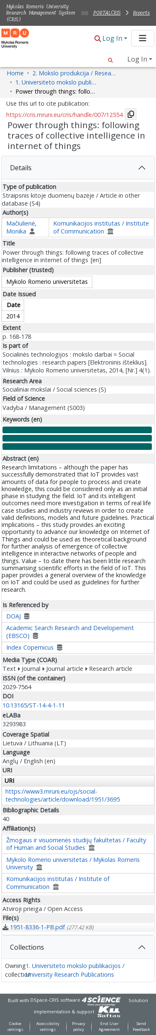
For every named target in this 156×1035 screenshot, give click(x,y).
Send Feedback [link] (141, 1027)
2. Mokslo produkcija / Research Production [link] (74, 73)
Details (21, 167)
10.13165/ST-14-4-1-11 (33, 705)
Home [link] (15, 73)
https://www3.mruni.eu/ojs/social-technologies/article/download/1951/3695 (62, 795)
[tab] (78, 167)
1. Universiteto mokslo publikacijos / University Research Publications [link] (57, 82)
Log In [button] (113, 38)
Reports (141, 12)
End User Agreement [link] (109, 1027)
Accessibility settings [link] (47, 1027)
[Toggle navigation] (142, 38)
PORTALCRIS (107, 12)
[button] (98, 39)
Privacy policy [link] (78, 1027)
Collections (27, 947)
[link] (48, 927)
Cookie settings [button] (15, 1027)
